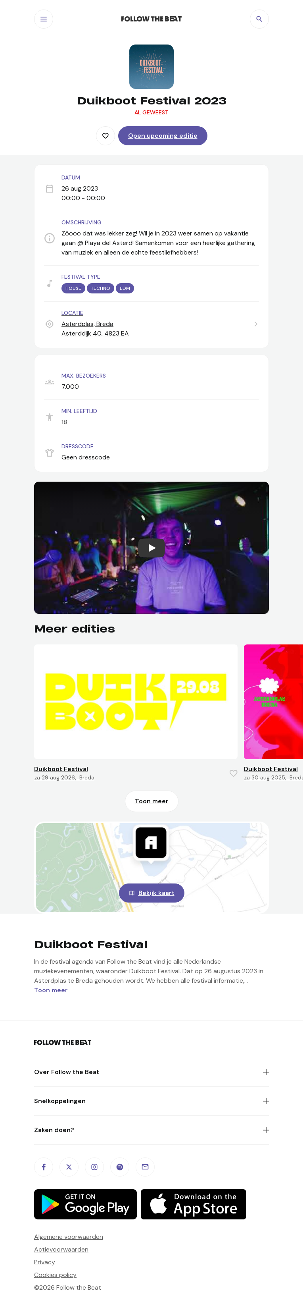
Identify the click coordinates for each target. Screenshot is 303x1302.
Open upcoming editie (163, 135)
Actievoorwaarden (61, 1249)
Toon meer (152, 801)
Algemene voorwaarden (68, 1237)
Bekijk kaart (156, 893)
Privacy (44, 1262)
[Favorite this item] (105, 135)
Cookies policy (55, 1275)
